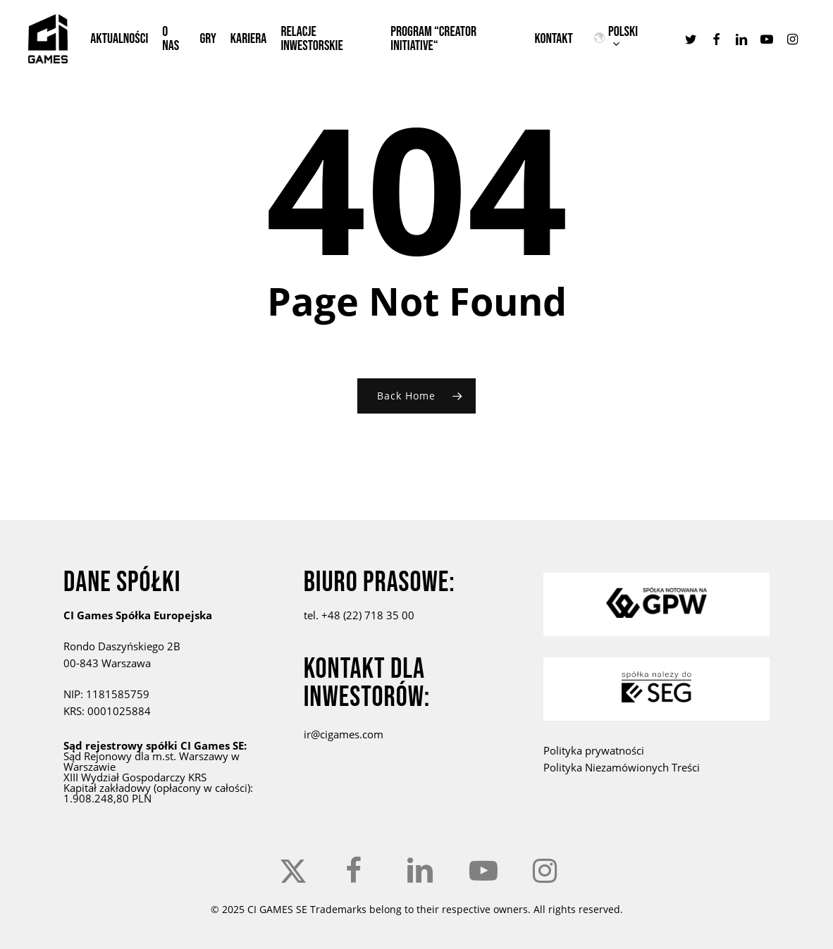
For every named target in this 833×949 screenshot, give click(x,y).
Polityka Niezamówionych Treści (621, 767)
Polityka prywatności (593, 750)
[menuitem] (629, 39)
